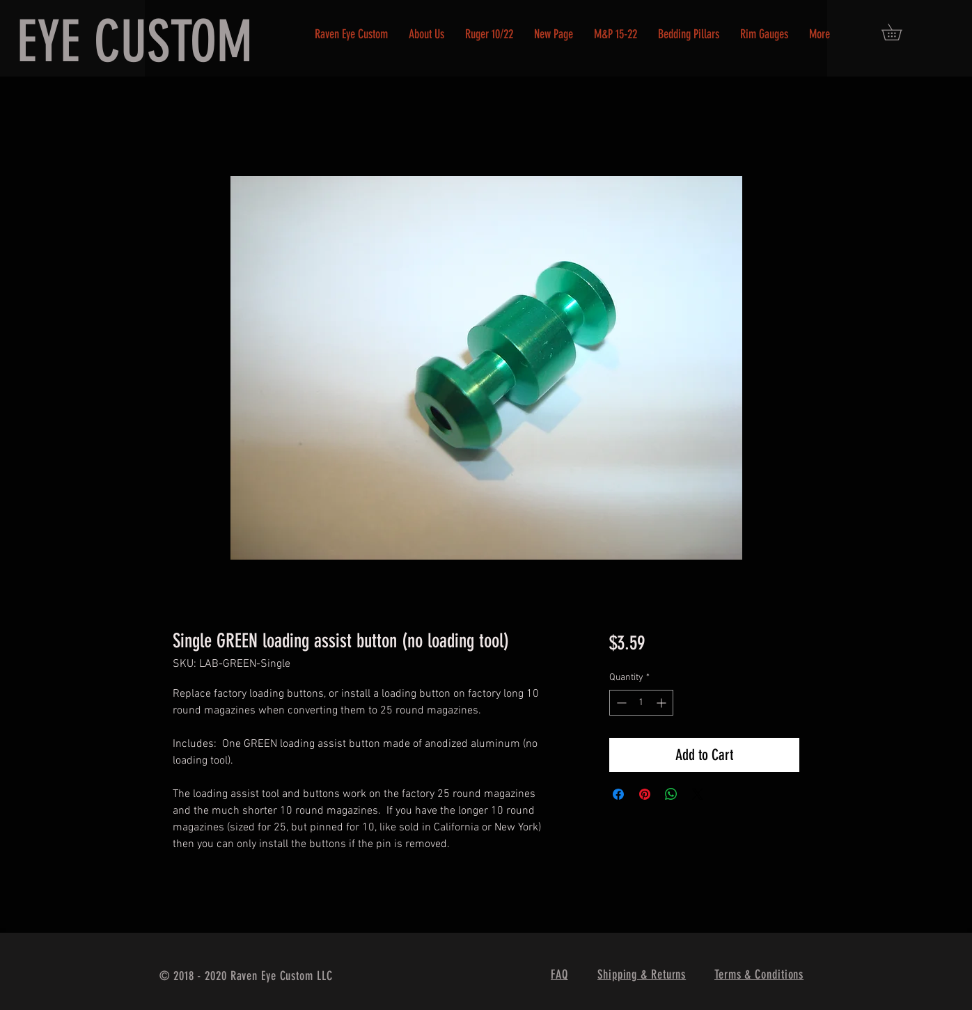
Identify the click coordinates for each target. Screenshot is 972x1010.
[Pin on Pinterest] (644, 794)
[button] (899, 32)
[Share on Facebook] (618, 794)
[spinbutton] (641, 703)
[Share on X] (697, 794)
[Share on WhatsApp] (671, 794)
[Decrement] (620, 703)
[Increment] (662, 703)
